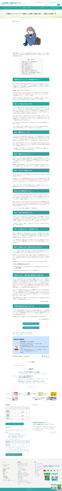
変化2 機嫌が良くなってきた (27, 63)
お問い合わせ (5, 476)
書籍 (4, 473)
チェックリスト (5, 472)
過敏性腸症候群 (20, 477)
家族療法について (6, 465)
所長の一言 (37, 473)
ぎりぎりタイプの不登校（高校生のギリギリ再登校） (29, 372)
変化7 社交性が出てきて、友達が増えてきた (29, 70)
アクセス (4, 475)
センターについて (10, 7)
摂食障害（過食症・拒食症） (23, 464)
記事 (35, 462)
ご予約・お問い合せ (52, 2)
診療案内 (24, 7)
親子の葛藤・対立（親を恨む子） (23, 481)
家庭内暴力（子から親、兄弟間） (23, 474)
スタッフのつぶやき (38, 463)
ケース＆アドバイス (35, 7)
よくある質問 (5, 477)
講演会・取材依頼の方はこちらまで (31, 327)
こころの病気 (51, 7)
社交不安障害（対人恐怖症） (23, 475)
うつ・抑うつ (20, 467)
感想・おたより (37, 467)
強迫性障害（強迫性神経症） (23, 473)
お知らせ (36, 471)
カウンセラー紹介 (18, 7)
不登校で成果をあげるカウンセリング (28, 73)
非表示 (32, 59)
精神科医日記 (37, 470)
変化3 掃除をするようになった (27, 65)
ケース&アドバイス (27, 356)
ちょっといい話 (37, 466)
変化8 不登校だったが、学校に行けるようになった (30, 71)
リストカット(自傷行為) (22, 470)
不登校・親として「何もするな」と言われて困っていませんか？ (31, 381)
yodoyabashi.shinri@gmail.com (14, 439)
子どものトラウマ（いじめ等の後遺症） (25, 482)
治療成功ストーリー (44, 7)
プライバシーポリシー (7, 479)
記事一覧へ (31, 386)
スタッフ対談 (37, 474)
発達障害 (19, 471)
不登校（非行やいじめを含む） (17, 356)
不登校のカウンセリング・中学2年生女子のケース (30, 61)
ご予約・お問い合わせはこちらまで (31, 323)
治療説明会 (29, 7)
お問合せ (56, 7)
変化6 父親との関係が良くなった (27, 68)
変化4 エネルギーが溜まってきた (27, 66)
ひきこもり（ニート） (22, 466)
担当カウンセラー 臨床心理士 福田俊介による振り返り (31, 72)
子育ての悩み (20, 478)
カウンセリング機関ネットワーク (9, 480)
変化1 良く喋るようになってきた (27, 62)
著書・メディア (37, 464)
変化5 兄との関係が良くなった (27, 67)
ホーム (5, 7)
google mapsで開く (53, 432)
